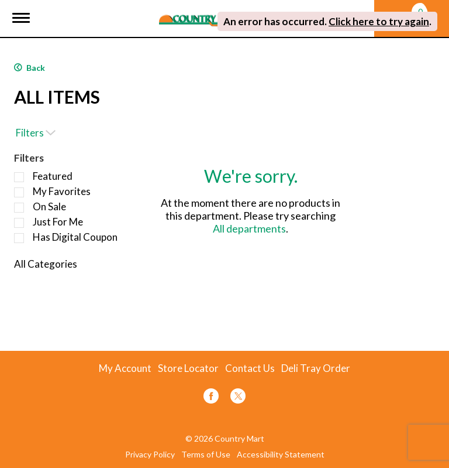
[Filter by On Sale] (19, 208)
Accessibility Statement (280, 454)
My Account (125, 368)
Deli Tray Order (315, 368)
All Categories (45, 264)
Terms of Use (205, 454)
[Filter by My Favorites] (19, 192)
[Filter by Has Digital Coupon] (19, 238)
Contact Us (250, 368)
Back (29, 68)
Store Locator (188, 368)
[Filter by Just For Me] (19, 223)
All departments (249, 228)
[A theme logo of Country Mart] (202, 13)
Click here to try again (379, 21)
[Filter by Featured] (19, 177)
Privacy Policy (150, 454)
